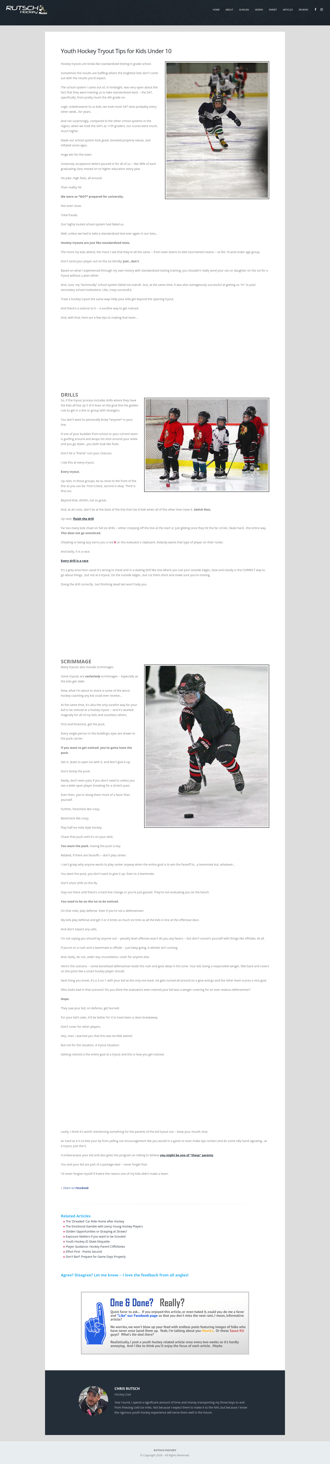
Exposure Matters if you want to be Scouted (95, 1236)
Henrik (259, 9)
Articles (288, 9)
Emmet (273, 9)
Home (216, 9)
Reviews (303, 9)
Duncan (244, 9)
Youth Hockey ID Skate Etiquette (88, 1241)
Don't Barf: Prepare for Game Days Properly (95, 1257)
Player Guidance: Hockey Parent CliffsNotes (95, 1246)
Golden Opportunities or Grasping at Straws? (96, 1231)
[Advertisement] (165, 353)
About (229, 9)
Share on (76, 1188)
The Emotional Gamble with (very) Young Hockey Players (104, 1226)
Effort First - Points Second (84, 1252)
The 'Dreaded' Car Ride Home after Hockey (95, 1221)
